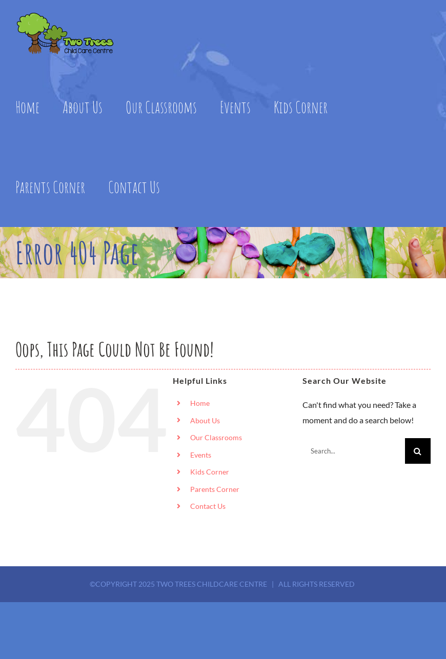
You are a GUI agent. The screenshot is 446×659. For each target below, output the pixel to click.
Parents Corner (214, 489)
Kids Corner (209, 471)
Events (200, 454)
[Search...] (353, 451)
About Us (205, 420)
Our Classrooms (216, 437)
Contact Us (208, 506)
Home (200, 403)
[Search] (418, 451)
